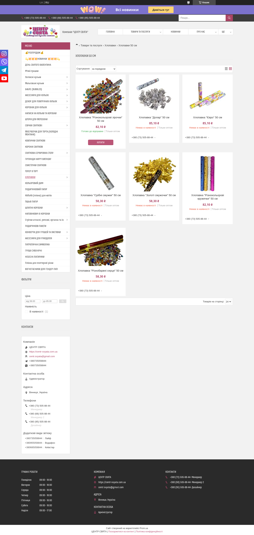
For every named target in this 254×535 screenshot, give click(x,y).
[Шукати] (229, 18)
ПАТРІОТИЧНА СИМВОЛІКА (37, 244)
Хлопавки (110, 45)
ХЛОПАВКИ (30, 177)
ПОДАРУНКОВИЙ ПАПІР (36, 189)
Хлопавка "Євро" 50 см (207, 117)
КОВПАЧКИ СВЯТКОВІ (35, 140)
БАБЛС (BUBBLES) (33, 89)
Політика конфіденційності (149, 531)
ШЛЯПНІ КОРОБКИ (34, 207)
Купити (100, 142)
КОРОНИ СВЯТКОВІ (34, 146)
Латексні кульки (33, 77)
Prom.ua (144, 528)
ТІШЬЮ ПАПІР (31, 201)
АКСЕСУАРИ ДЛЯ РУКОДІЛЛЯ (38, 238)
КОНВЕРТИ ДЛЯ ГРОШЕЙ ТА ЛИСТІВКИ (43, 232)
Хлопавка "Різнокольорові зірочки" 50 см (100, 119)
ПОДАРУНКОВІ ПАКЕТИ (35, 226)
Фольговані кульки (34, 83)
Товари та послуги (140, 31)
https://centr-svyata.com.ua (43, 351)
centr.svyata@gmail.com (42, 356)
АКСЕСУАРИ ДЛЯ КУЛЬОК (37, 95)
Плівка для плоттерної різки (39, 263)
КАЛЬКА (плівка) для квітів (38, 195)
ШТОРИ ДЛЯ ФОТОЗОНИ (36, 119)
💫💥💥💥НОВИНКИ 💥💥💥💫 (42, 59)
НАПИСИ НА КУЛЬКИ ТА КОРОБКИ (41, 113)
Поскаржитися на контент (121, 531)
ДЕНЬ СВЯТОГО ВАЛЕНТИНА (38, 65)
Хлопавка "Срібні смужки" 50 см (101, 195)
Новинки (175, 31)
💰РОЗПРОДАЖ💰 (34, 52)
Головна (110, 31)
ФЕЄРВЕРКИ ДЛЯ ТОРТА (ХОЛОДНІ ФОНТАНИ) (41, 133)
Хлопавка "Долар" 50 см (154, 117)
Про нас (201, 31)
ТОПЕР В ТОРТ (31, 171)
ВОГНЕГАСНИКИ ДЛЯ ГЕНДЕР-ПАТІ (41, 269)
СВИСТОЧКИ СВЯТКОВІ (35, 165)
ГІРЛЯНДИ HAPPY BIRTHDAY (38, 159)
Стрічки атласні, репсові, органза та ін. (44, 220)
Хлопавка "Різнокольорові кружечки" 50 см (207, 197)
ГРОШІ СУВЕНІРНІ (33, 250)
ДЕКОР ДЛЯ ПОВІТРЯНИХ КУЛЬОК (41, 101)
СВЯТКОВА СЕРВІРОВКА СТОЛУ (39, 153)
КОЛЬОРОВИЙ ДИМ (34, 183)
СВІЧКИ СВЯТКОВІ (33, 125)
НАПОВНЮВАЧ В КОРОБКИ (37, 213)
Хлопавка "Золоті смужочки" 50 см (154, 195)
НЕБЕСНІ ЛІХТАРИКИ (35, 256)
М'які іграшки (32, 71)
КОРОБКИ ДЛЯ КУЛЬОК (36, 107)
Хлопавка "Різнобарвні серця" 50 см (100, 270)
